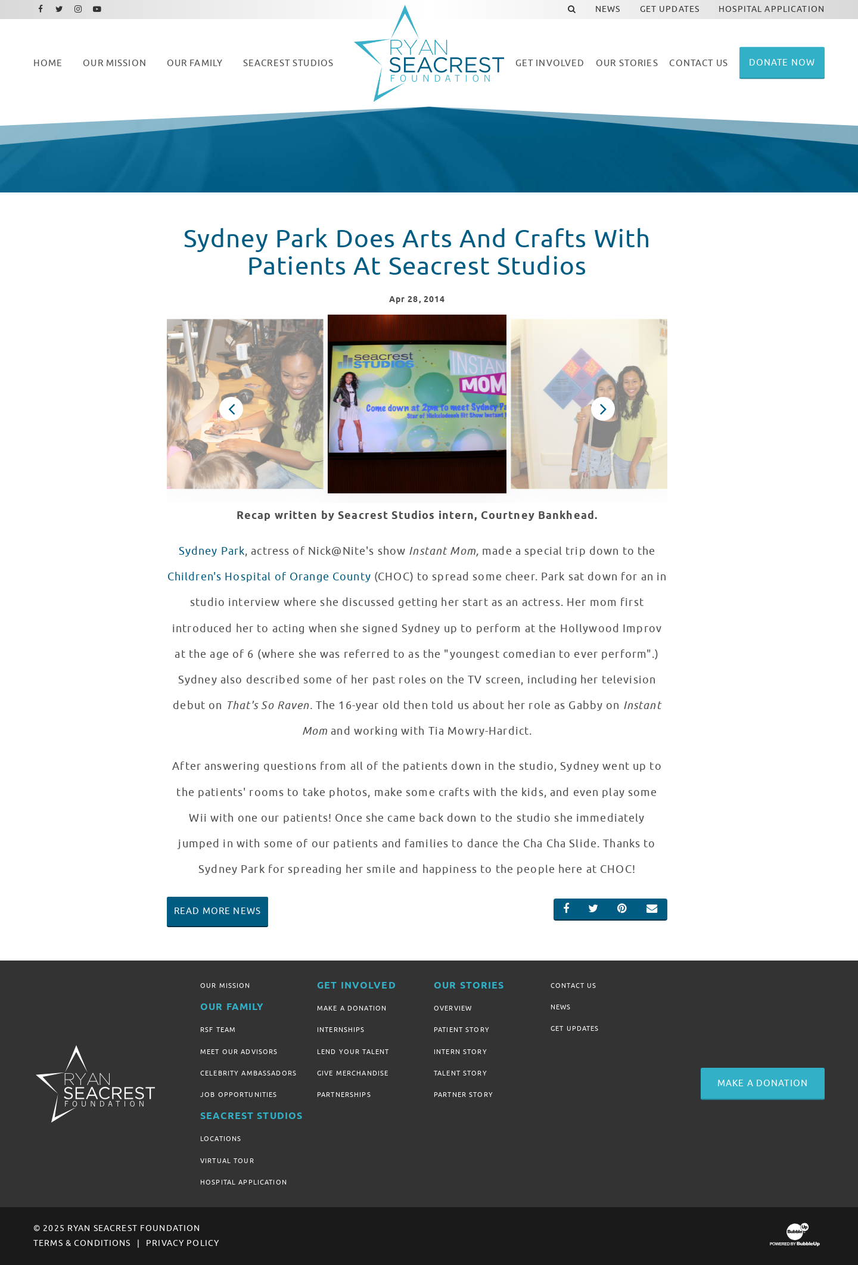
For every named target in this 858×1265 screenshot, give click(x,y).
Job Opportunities (238, 1094)
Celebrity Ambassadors (248, 1073)
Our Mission (225, 985)
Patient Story (462, 1029)
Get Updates (575, 1028)
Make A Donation (352, 1008)
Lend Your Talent (353, 1052)
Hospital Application (243, 1182)
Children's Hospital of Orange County (270, 576)
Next (603, 409)
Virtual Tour (227, 1161)
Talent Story (460, 1073)
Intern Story (460, 1052)
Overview (453, 1008)
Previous (231, 409)
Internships (341, 1029)
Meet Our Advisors (239, 1052)
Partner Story (463, 1094)
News (561, 1007)
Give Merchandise (352, 1073)
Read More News (217, 911)
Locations (220, 1139)
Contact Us (573, 985)
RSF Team (218, 1029)
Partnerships (344, 1094)
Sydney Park (212, 551)
